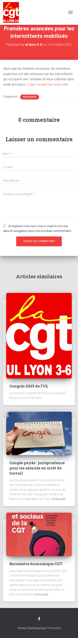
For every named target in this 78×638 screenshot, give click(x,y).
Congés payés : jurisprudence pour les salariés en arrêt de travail (37, 468)
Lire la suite (58, 499)
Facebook (39, 619)
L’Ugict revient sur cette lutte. (48, 84)
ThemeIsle (54, 628)
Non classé (29, 97)
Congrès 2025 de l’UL (28, 386)
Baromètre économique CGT (35, 563)
